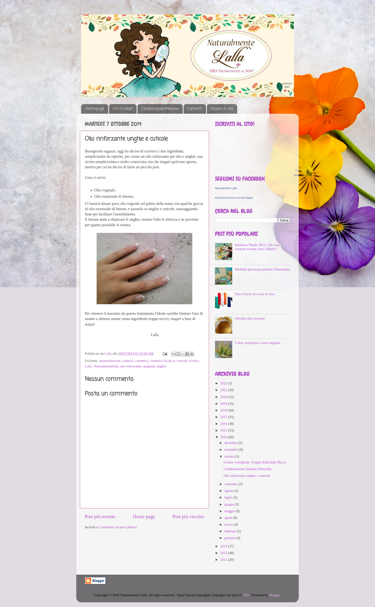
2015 (224, 430)
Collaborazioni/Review (160, 109)
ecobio (193, 361)
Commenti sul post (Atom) (118, 527)
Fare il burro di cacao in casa (255, 294)
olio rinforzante (130, 366)
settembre (232, 484)
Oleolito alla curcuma (250, 318)
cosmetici (141, 361)
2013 (224, 546)
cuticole (182, 361)
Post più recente (100, 516)
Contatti (195, 109)
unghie (161, 366)
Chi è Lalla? (122, 109)
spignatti (149, 366)
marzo (229, 524)
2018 (224, 410)
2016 (224, 424)
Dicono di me (222, 109)
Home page (144, 516)
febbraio (231, 531)
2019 (224, 403)
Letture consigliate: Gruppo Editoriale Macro (255, 462)
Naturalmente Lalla (226, 188)
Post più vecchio (188, 516)
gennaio (230, 538)
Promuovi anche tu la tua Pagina (234, 197)
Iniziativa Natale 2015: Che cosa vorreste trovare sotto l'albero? (257, 247)
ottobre (230, 456)
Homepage (95, 109)
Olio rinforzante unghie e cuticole (247, 476)
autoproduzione (110, 361)
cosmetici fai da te (162, 361)
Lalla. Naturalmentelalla (101, 366)
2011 (224, 560)
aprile (229, 518)
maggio (230, 511)
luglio (229, 497)
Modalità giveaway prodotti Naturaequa (262, 269)
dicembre (231, 443)
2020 (224, 397)
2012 (224, 553)
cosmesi (127, 361)
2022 (224, 383)
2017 (224, 417)
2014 (224, 437)
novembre (232, 449)
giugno (230, 504)
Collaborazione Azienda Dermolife (248, 469)
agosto (229, 491)
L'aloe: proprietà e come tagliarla (257, 343)
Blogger (274, 595)
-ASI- (246, 595)
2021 (224, 390)
